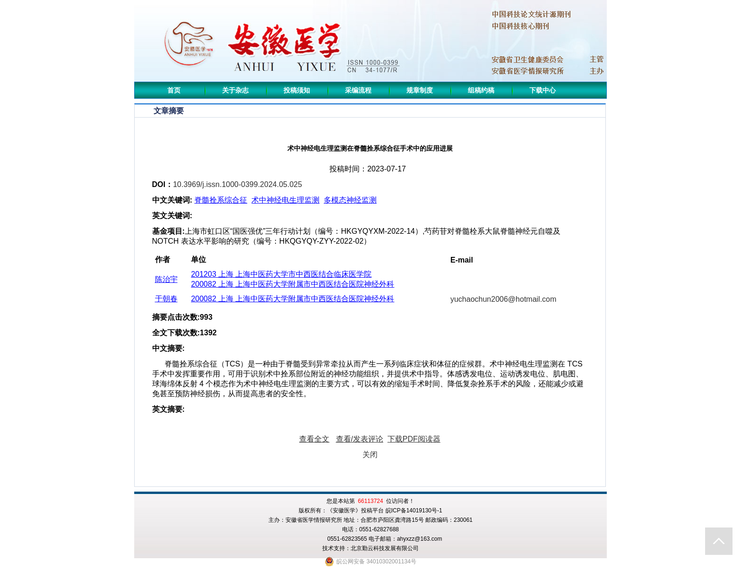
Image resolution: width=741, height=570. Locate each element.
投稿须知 (297, 90)
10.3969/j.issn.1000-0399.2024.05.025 (237, 184)
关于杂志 (235, 90)
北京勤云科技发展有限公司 (385, 548)
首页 (174, 90)
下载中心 (542, 90)
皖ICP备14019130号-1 (414, 510)
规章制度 (419, 90)
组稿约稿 (481, 90)
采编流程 (358, 90)
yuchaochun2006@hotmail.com (503, 299)
